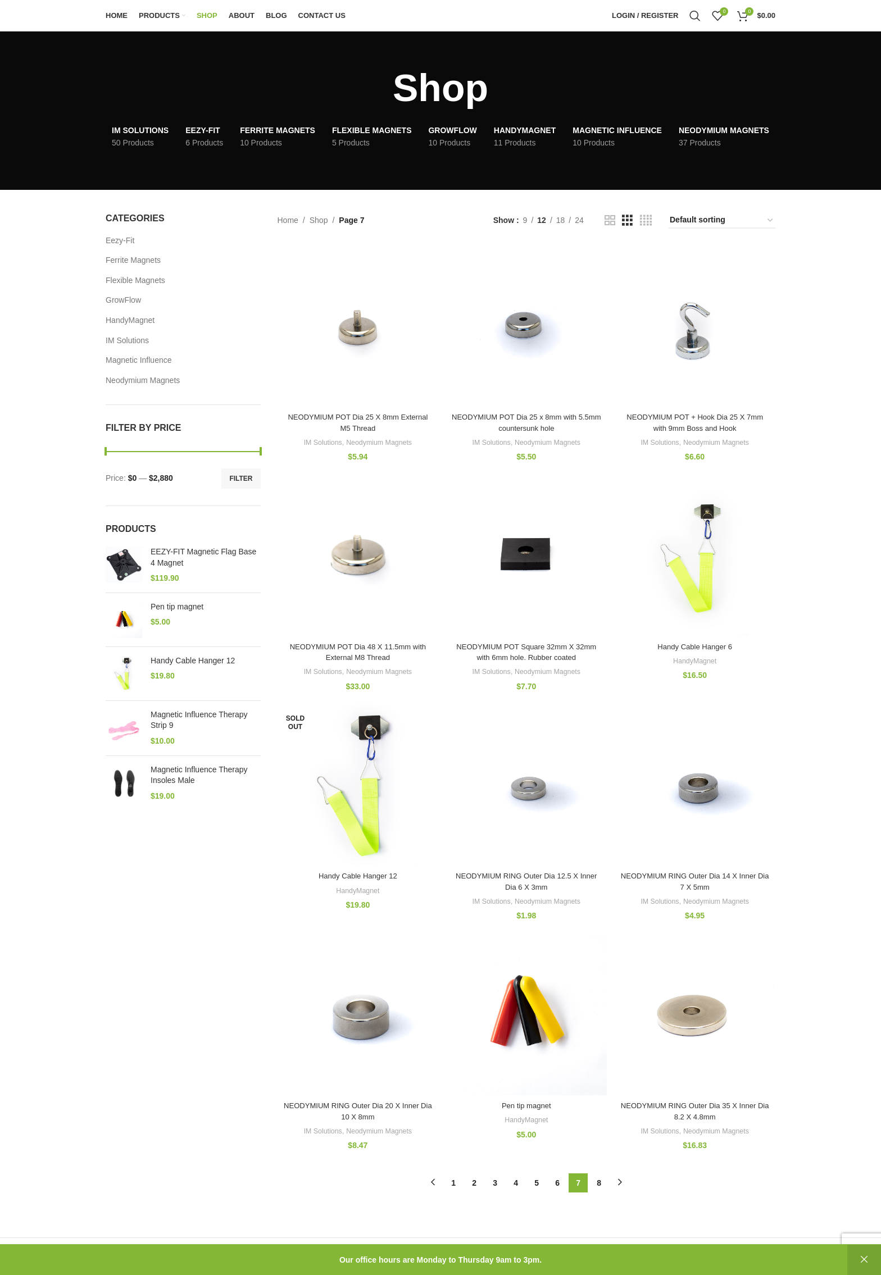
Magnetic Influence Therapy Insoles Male (199, 775)
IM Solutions (127, 340)
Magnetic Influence (139, 360)
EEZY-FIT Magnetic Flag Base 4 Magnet (203, 557)
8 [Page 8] (599, 1184)
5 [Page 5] (536, 1184)
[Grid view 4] (646, 220)
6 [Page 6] (557, 1184)
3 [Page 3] (495, 1184)
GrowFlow (123, 299)
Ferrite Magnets (133, 260)
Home (288, 220)
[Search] (695, 15)
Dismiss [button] (864, 1260)
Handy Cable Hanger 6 (696, 644)
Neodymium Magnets (143, 380)
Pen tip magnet (177, 606)
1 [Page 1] (453, 1184)
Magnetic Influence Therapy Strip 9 (199, 720)
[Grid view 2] (610, 220)
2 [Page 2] (474, 1184)
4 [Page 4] (516, 1184)
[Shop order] (722, 220)
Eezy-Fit (120, 240)
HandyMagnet (130, 320)
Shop (319, 220)
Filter (240, 478)
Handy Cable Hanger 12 (193, 660)
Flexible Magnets (135, 280)
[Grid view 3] (627, 220)
